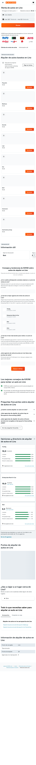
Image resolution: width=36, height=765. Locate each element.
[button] (3, 2)
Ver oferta (29, 87)
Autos (15, 666)
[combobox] (9, 11)
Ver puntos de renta (29, 466)
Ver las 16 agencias (6, 537)
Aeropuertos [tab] (5, 615)
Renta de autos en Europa (25, 666)
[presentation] (34, 439)
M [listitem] (3, 85)
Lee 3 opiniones (9, 509)
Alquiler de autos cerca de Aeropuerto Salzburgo (15, 625)
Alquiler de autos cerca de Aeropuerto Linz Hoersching (17, 627)
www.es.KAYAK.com (7, 666)
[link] (18, 369)
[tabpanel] (18, 624)
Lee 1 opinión (10, 484)
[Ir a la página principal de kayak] (11, 3)
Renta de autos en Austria (12, 667)
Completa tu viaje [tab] (17, 615)
